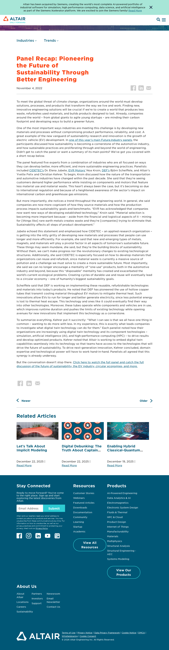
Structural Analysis (118, 545)
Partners (37, 593)
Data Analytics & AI (119, 497)
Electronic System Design (122, 507)
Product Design (116, 521)
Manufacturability (118, 531)
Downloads (80, 507)
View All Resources (89, 545)
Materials (112, 536)
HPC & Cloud (115, 517)
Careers (21, 606)
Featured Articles (83, 502)
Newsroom (53, 593)
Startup (77, 526)
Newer (26, 400)
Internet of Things (118, 526)
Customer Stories (83, 493)
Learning (78, 521)
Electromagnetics (117, 502)
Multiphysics (114, 541)
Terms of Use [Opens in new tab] (68, 632)
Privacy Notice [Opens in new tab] (84, 632)
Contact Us (53, 606)
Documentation (82, 512)
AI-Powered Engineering (122, 493)
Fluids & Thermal (117, 512)
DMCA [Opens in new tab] (141, 632)
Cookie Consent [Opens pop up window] (88, 636)
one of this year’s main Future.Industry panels (100, 139)
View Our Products (123, 572)
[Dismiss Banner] (150, 7)
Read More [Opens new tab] (135, 10)
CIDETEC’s (36, 170)
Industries (25, 40)
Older (143, 400)
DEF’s (106, 170)
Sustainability (25, 611)
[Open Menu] (163, 20)
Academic (79, 531)
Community (80, 517)
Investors (37, 598)
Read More (24, 465)
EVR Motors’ (77, 170)
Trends (50, 40)
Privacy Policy (42, 528)
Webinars (79, 497)
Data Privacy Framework (107, 632)
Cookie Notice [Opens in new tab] (129, 632)
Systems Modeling (118, 558)
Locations (22, 601)
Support (37, 603)
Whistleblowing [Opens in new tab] (70, 636)
